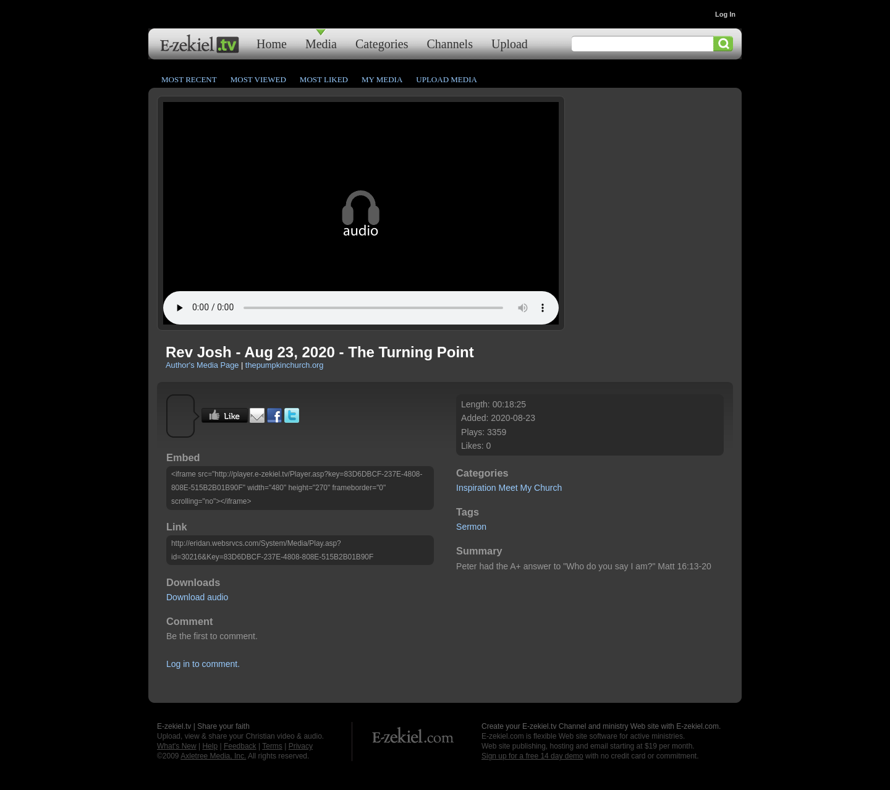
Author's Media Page (202, 365)
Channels (450, 43)
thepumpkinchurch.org (284, 365)
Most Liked (324, 79)
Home (271, 43)
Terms (272, 746)
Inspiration (476, 488)
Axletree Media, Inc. (213, 756)
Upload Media (446, 79)
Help (210, 746)
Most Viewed (258, 79)
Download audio (197, 597)
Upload (509, 43)
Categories (382, 43)
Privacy (301, 746)
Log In (725, 14)
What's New (177, 746)
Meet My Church (530, 488)
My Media (382, 79)
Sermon (471, 527)
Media (321, 43)
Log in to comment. (203, 664)
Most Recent (189, 79)
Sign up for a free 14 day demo (532, 756)
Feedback (240, 746)
